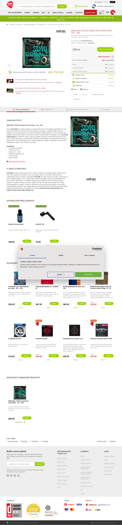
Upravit (60, 274)
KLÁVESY (36, 13)
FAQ (82, 490)
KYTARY (27, 13)
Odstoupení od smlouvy (87, 486)
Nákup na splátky (61, 484)
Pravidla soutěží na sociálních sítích (86, 478)
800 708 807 (56, 72)
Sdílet (74, 89)
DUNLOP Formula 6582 (15, 224)
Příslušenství (35, 441)
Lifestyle (79, 13)
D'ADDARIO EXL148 (14, 339)
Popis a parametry (13, 441)
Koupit (26, 241)
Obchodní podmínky (86, 463)
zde (24, 472)
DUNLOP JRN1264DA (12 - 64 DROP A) (47, 287)
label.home (7, 24)
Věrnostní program (62, 480)
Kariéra (106, 460)
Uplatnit (111, 82)
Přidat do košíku (105, 49)
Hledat (62, 6)
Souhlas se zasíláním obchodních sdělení (86, 473)
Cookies (83, 493)
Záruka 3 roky (79, 75)
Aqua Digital (112, 522)
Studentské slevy (61, 469)
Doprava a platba (61, 458)
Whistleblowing (108, 474)
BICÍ (43, 13)
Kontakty (106, 2)
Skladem (20, 308)
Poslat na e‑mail (102, 441)
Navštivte (111, 85)
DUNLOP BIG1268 (41, 339)
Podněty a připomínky (109, 463)
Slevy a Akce (90, 13)
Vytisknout (85, 89)
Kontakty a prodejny (109, 456)
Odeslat (40, 464)
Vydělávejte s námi (109, 467)
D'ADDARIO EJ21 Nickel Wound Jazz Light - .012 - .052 (18, 287)
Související (45, 441)
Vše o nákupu (98, 2)
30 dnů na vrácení (81, 78)
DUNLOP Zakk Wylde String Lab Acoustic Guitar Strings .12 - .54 (100, 287)
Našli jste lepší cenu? (82, 82)
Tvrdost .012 (41, 24)
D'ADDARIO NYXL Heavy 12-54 (73, 339)
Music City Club (108, 471)
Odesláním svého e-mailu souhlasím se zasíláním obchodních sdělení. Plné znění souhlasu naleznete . (25, 471)
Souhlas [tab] (32, 255)
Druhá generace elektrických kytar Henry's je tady (31, 79)
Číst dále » (59, 82)
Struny (19, 24)
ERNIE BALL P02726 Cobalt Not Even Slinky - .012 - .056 (18, 402)
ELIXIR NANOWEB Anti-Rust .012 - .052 (74, 287)
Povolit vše (88, 274)
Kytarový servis (61, 473)
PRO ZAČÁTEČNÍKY (15, 13)
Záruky (82, 456)
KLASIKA (69, 13)
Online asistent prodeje (63, 476)
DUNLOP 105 (40, 224)
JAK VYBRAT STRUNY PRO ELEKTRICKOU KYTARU (30, 88)
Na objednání (19, 422)
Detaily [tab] (61, 255)
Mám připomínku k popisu (16, 161)
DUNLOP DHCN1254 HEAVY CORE (101, 339)
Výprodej (39, 320)
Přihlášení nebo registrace (105, 6)
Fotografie (24, 441)
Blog (112, 2)
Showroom (78, 85)
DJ (48, 13)
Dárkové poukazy (85, 460)
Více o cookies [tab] (90, 255)
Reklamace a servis (86, 482)
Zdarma (111, 75)
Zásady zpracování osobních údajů (85, 467)
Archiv (59, 487)
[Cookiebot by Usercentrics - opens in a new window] (93, 249)
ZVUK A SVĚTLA (57, 13)
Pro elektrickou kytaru (29, 24)
